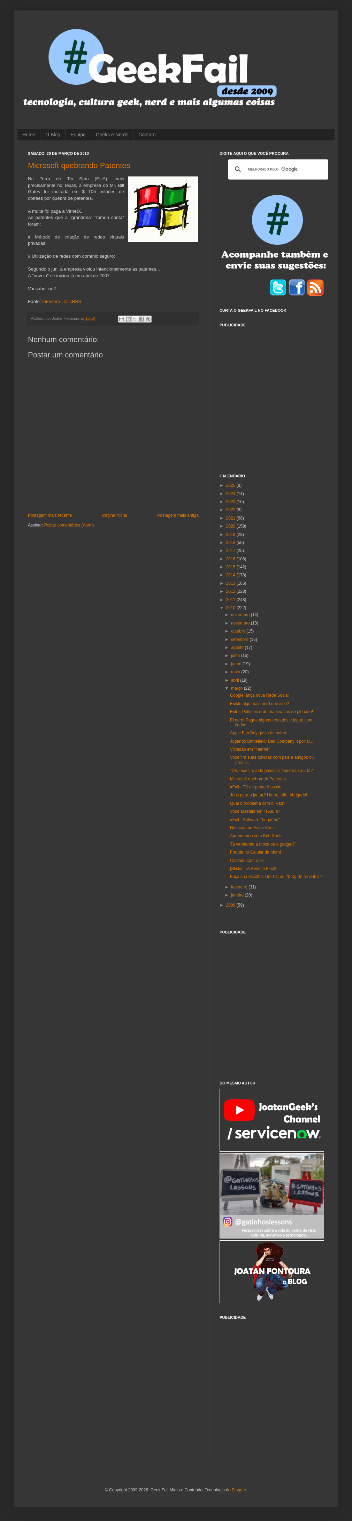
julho (236, 655)
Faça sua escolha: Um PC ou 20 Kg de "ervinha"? (276, 876)
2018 (231, 542)
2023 (231, 501)
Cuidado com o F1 (247, 860)
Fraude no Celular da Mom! (255, 852)
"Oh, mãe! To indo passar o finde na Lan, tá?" (272, 770)
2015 (231, 567)
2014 (231, 575)
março (237, 688)
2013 (231, 583)
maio (236, 671)
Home (28, 134)
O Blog (52, 134)
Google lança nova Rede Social (259, 695)
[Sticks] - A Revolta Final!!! (254, 868)
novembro (241, 623)
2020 (231, 526)
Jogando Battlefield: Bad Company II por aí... (271, 741)
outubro (238, 631)
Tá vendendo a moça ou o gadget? (262, 844)
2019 (231, 534)
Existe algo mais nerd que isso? (259, 703)
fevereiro (239, 887)
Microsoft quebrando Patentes (79, 165)
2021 (231, 518)
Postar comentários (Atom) (69, 525)
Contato (146, 134)
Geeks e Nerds (112, 134)
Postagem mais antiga (178, 515)
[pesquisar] (277, 169)
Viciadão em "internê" (250, 749)
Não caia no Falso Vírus (252, 827)
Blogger (239, 1490)
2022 (231, 509)
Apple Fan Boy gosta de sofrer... (260, 733)
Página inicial (114, 515)
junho (237, 663)
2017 (231, 550)
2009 (231, 905)
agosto (238, 647)
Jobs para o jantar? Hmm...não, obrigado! (268, 795)
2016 (231, 559)
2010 (231, 607)
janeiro (238, 895)
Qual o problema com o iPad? (257, 803)
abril (235, 680)
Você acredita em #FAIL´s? (255, 811)
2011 (231, 599)
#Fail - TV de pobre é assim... (257, 787)
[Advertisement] (65, 396)
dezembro (241, 614)
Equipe (78, 134)
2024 (231, 493)
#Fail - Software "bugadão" (255, 819)
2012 (231, 591)
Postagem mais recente (50, 515)
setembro (240, 639)
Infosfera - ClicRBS (61, 301)
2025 (231, 485)
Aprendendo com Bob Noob (256, 835)
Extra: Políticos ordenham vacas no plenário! (271, 711)
